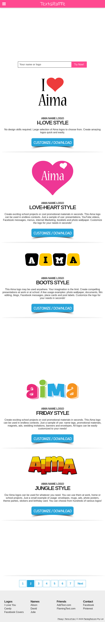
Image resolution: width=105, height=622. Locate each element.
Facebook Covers (14, 612)
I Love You (10, 605)
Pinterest (88, 608)
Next (80, 583)
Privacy (60, 619)
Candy (7, 608)
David (34, 608)
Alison (34, 605)
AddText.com (64, 605)
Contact (88, 601)
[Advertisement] (52, 34)
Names (35, 601)
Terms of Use (70, 619)
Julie (33, 612)
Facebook (88, 605)
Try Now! (79, 64)
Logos (8, 601)
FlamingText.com (66, 608)
